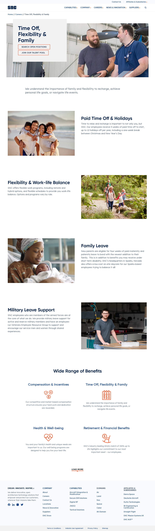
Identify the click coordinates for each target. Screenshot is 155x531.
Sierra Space (129, 494)
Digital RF (74, 502)
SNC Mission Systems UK (134, 516)
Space (99, 504)
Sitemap (105, 528)
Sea (98, 500)
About (45, 492)
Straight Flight (130, 512)
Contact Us (116, 2)
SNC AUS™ (128, 519)
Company (85, 7)
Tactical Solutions (77, 510)
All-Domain (101, 512)
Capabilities (70, 7)
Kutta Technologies (132, 502)
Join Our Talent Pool (33, 53)
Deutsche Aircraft (131, 498)
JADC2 (72, 506)
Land (99, 496)
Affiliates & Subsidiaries (136, 2)
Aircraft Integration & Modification (79, 493)
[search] (145, 7)
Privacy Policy (93, 528)
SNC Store (47, 516)
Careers (98, 7)
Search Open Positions (34, 47)
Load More (77, 469)
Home (10, 14)
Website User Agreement (74, 528)
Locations (47, 504)
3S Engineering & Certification (131, 507)
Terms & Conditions (54, 528)
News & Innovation (115, 7)
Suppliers (134, 7)
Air (98, 492)
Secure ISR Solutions (78, 498)
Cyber (99, 508)
